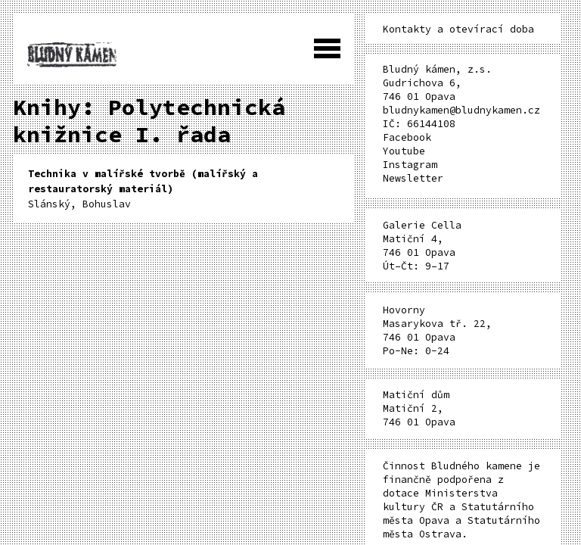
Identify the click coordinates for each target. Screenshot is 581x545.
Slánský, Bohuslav (143, 188)
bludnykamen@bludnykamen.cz (461, 110)
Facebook (407, 137)
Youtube (404, 151)
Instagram (410, 164)
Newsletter (413, 178)
